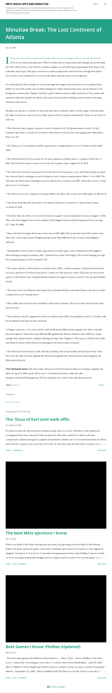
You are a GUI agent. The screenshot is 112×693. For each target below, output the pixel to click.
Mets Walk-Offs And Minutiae (27, 4)
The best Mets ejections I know (36, 533)
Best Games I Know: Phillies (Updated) (43, 646)
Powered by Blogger (56, 687)
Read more (101, 450)
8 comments (18, 450)
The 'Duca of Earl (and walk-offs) (37, 419)
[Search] (95, 4)
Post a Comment (13, 402)
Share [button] (101, 385)
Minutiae (15, 385)
